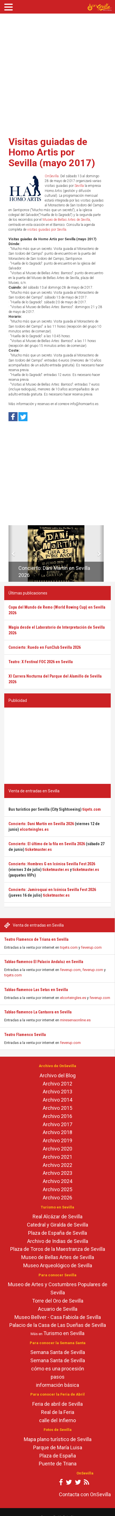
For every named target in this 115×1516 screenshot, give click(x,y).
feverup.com (91, 947)
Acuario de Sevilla (57, 1309)
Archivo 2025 (57, 1189)
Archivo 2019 (57, 1140)
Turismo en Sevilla (63, 1333)
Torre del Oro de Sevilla (57, 1301)
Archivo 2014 (57, 1100)
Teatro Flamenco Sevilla (25, 1034)
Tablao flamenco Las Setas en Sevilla (36, 989)
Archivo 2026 (57, 1198)
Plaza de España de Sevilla (57, 1233)
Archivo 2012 (57, 1084)
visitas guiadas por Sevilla (46, 230)
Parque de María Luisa (57, 1447)
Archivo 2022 (57, 1165)
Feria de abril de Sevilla (57, 1404)
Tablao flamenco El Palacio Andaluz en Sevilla (43, 961)
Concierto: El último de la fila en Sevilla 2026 (46, 844)
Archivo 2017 (57, 1124)
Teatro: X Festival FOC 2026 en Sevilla (40, 661)
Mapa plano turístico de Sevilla (57, 1439)
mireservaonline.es (75, 1020)
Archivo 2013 (57, 1092)
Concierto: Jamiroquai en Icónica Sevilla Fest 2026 (52, 889)
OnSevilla (52, 176)
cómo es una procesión (57, 1369)
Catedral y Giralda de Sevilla (57, 1225)
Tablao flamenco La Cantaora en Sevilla (38, 1012)
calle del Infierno (57, 1420)
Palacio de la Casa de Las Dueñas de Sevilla (57, 1325)
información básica (57, 1385)
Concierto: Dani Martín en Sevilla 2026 (41, 823)
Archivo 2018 (57, 1132)
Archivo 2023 (57, 1173)
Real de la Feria (57, 1412)
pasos (58, 1377)
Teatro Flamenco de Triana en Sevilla (36, 939)
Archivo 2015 (57, 1108)
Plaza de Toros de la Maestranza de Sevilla (57, 1249)
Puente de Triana (57, 1464)
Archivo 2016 (57, 1116)
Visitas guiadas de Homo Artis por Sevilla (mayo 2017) (51, 152)
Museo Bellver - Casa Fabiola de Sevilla (57, 1317)
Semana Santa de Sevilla (57, 1352)
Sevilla (79, 186)
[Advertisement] (55, 73)
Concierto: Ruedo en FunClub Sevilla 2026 (44, 647)
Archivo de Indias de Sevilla (57, 1241)
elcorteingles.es (73, 998)
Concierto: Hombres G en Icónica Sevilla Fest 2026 (51, 864)
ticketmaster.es (38, 849)
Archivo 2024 (57, 1181)
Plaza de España (57, 1456)
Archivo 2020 (57, 1149)
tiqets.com (69, 947)
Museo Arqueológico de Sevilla (57, 1265)
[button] (10, 553)
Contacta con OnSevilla (85, 1494)
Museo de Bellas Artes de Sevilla (66, 220)
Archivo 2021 (57, 1157)
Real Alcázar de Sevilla (57, 1216)
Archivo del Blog (58, 1075)
